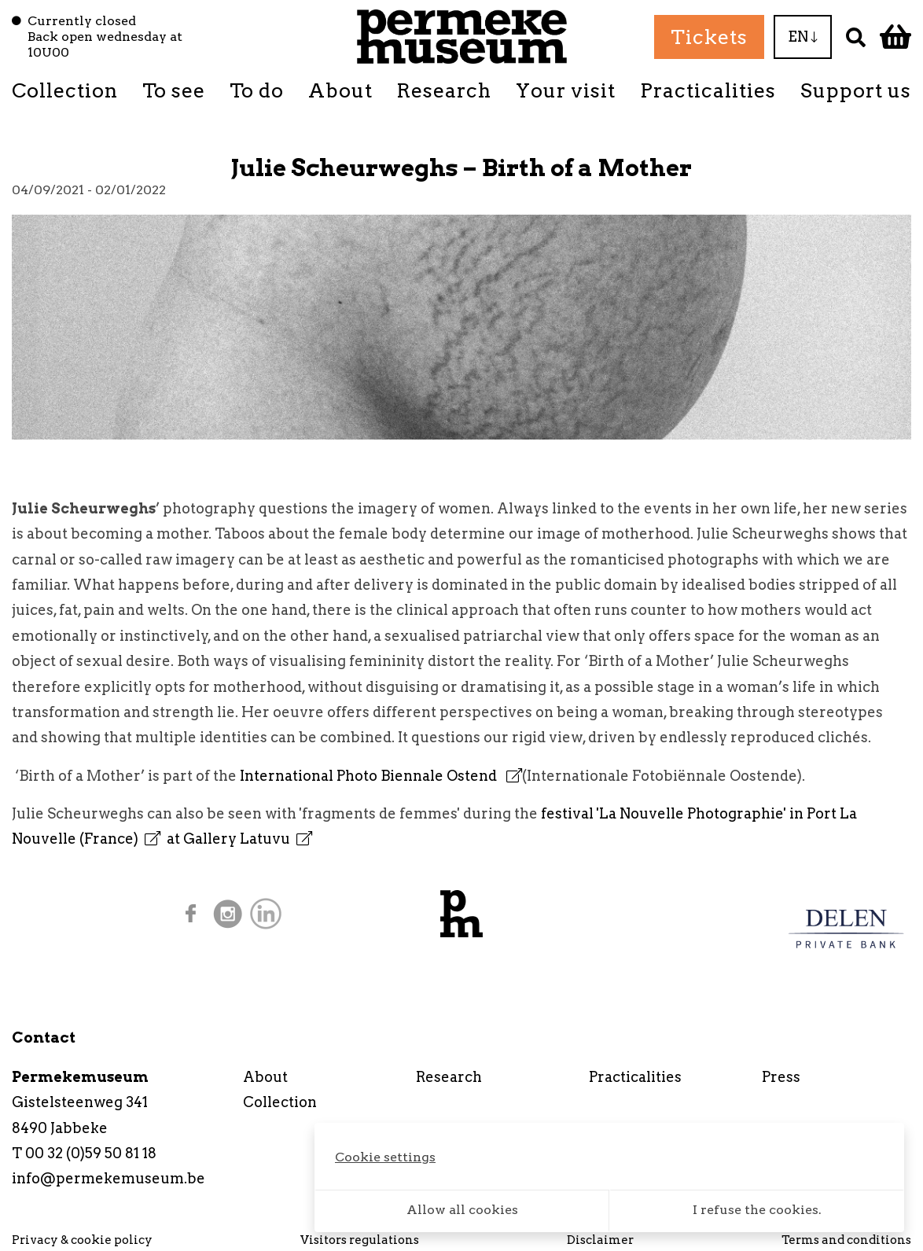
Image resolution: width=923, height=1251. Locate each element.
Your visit (566, 90)
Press (781, 1077)
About (340, 90)
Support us (855, 90)
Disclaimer (600, 1240)
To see (173, 90)
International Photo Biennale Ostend (381, 775)
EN (803, 36)
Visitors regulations (359, 1240)
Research (443, 90)
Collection (65, 90)
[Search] (855, 36)
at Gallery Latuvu (239, 838)
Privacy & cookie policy (82, 1240)
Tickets (709, 37)
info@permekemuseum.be (108, 1178)
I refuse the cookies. (757, 1209)
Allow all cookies (462, 1209)
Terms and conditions (846, 1240)
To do (257, 90)
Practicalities (708, 90)
